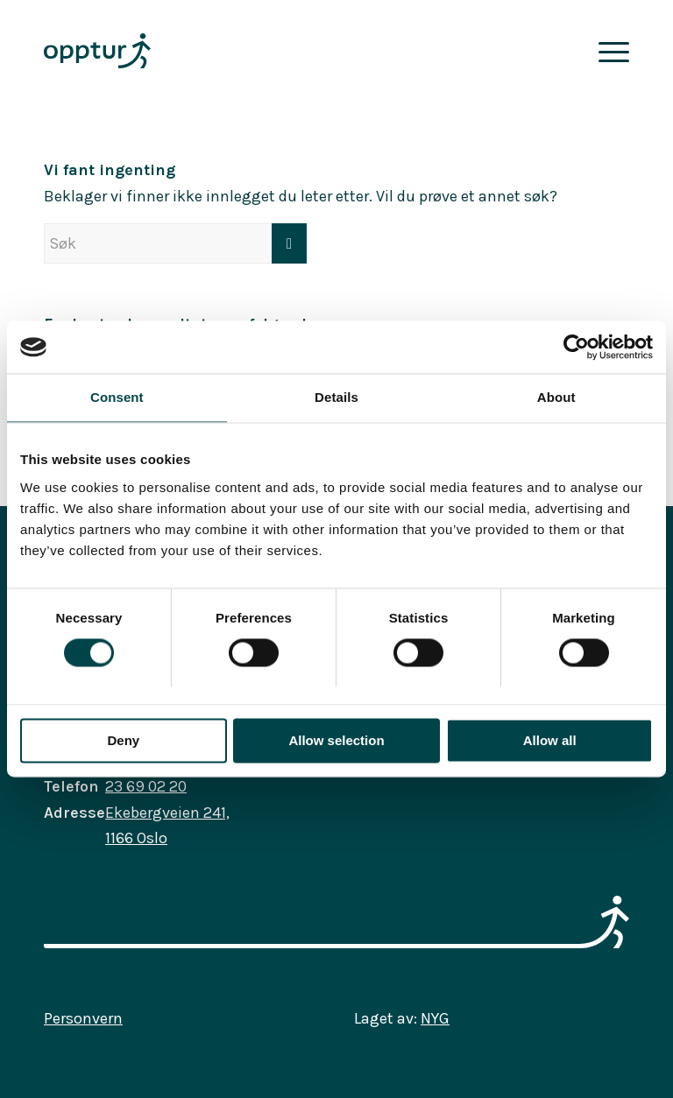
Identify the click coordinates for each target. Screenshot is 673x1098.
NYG (435, 1018)
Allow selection (336, 740)
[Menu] (609, 50)
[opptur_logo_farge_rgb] (97, 50)
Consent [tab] (117, 397)
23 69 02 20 (146, 786)
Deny (123, 740)
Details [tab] (336, 397)
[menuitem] (609, 50)
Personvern (83, 1018)
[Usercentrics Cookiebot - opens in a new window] (576, 347)
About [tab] (556, 397)
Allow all (550, 740)
